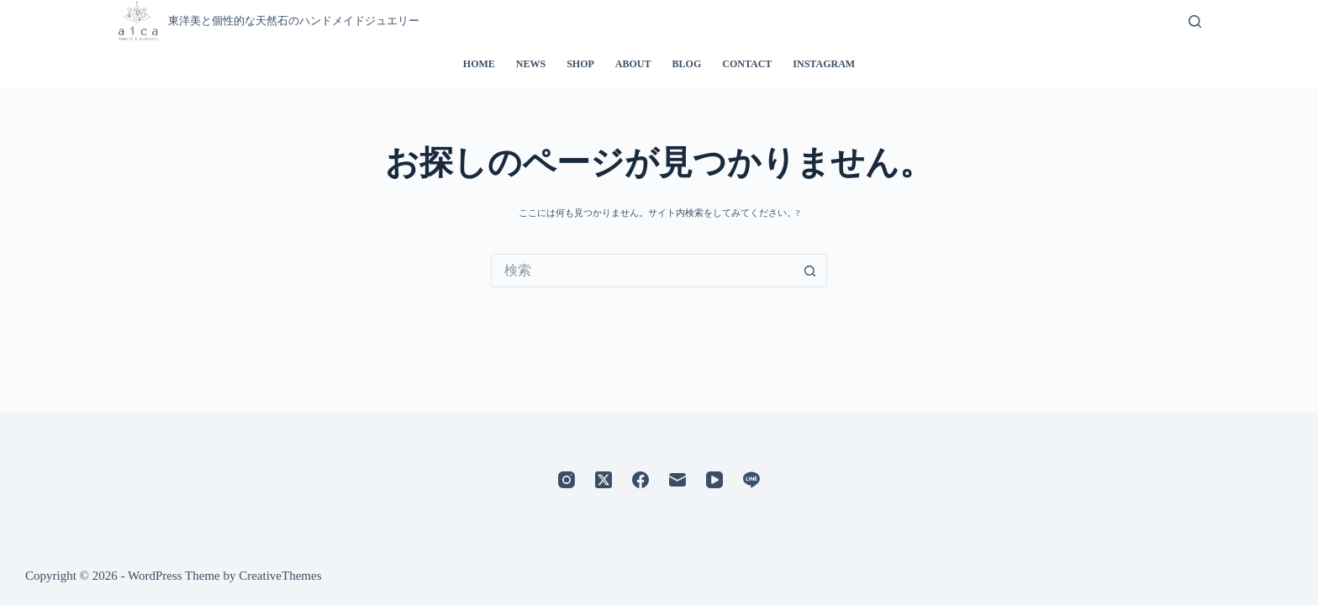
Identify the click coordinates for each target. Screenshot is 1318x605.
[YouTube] (714, 479)
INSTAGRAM (824, 64)
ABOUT (633, 64)
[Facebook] (640, 479)
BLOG (687, 64)
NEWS (531, 64)
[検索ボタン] (810, 270)
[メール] (677, 479)
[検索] (1195, 21)
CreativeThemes (280, 575)
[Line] (751, 479)
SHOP (580, 64)
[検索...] (642, 270)
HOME (479, 64)
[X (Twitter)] (603, 479)
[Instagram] (566, 479)
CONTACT (747, 64)
